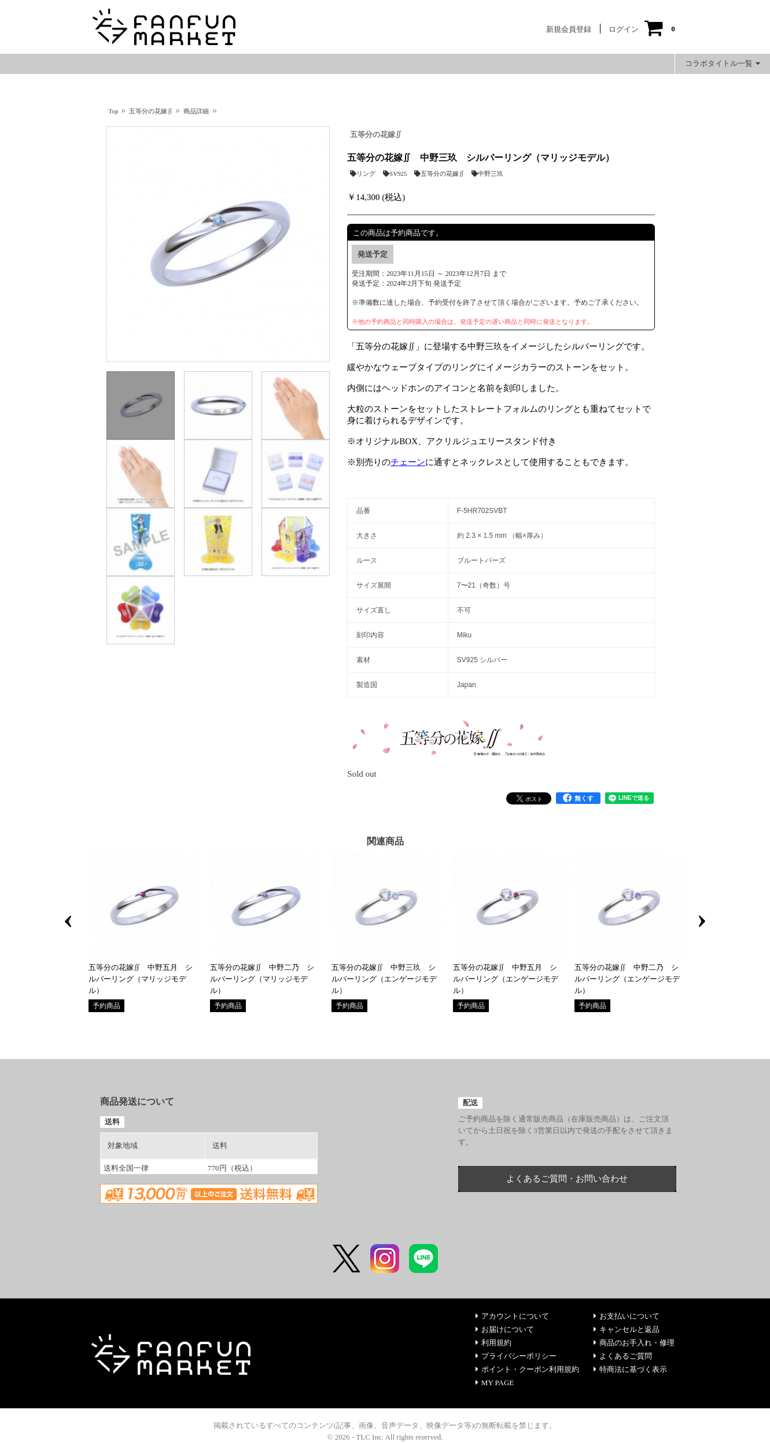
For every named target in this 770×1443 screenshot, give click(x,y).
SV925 (395, 173)
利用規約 (493, 1342)
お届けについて (505, 1329)
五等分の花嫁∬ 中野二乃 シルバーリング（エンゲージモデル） (627, 979)
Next (702, 921)
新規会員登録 (568, 29)
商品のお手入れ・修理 (634, 1342)
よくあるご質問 (623, 1356)
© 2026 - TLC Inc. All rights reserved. (385, 1437)
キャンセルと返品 (627, 1329)
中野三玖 (487, 173)
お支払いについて (627, 1316)
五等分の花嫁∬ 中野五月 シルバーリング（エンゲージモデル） (505, 979)
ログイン (624, 29)
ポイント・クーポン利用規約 (527, 1369)
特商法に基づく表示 (630, 1369)
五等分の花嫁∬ (375, 134)
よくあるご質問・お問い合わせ (567, 1178)
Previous (68, 921)
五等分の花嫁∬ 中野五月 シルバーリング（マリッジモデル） (141, 979)
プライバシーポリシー (516, 1356)
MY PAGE (495, 1382)
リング (362, 173)
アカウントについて (512, 1316)
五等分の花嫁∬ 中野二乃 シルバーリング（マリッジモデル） (262, 979)
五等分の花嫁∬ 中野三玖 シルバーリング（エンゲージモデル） (384, 979)
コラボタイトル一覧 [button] (722, 63)
